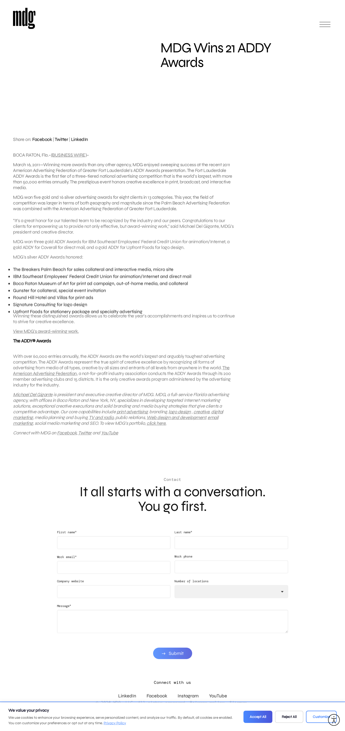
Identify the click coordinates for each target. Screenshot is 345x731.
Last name (183, 543)
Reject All (289, 717)
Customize (321, 717)
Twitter (61, 139)
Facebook (42, 139)
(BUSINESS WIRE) (69, 155)
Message (64, 617)
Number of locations (191, 592)
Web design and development (176, 423)
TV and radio (101, 423)
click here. (156, 429)
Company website (70, 592)
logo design (179, 417)
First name (67, 543)
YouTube (109, 438)
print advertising (132, 417)
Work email (67, 568)
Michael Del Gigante (33, 400)
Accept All (258, 717)
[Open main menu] (325, 26)
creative (201, 417)
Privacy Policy (115, 723)
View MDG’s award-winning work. (46, 337)
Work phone (183, 568)
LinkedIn (79, 139)
